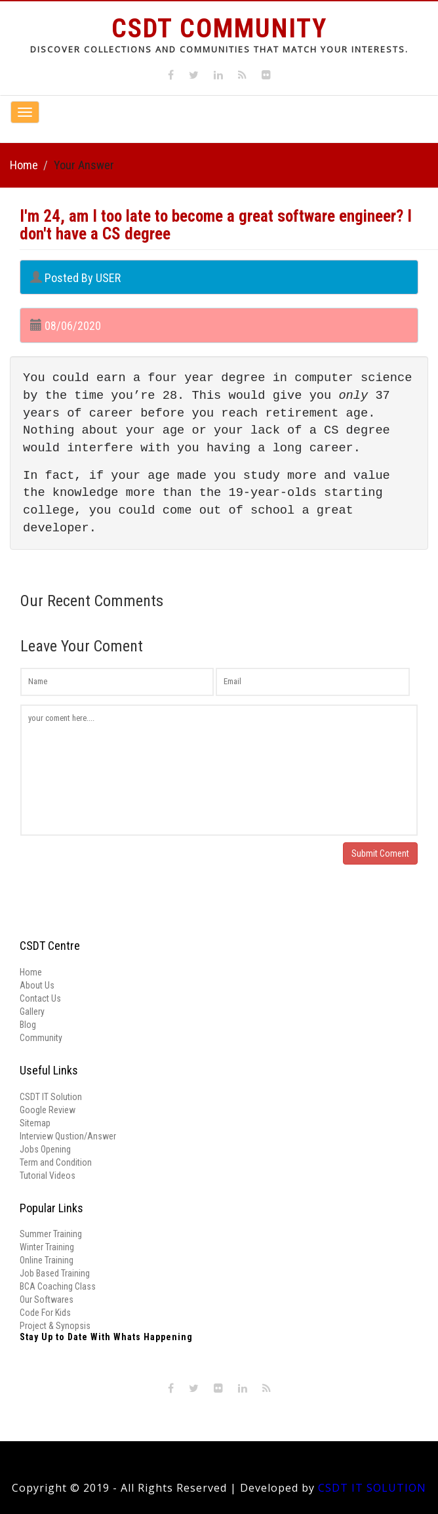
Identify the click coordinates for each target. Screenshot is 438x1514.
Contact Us (40, 998)
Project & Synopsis (55, 1325)
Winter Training (47, 1247)
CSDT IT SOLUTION (372, 1488)
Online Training (46, 1260)
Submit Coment (380, 853)
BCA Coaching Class (58, 1286)
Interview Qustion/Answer (68, 1136)
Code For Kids (45, 1312)
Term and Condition (56, 1162)
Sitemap (35, 1123)
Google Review (47, 1110)
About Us (37, 985)
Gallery (32, 1011)
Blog (28, 1024)
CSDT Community (219, 28)
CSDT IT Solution (51, 1097)
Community (41, 1038)
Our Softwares (46, 1299)
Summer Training (51, 1234)
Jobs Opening (45, 1149)
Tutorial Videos (47, 1175)
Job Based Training (55, 1273)
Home (24, 165)
